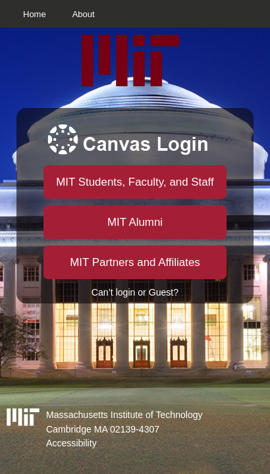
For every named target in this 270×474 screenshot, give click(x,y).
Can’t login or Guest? (135, 292)
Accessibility (71, 443)
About (83, 14)
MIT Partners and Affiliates (135, 262)
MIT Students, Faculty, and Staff (134, 182)
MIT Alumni (135, 222)
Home (34, 14)
